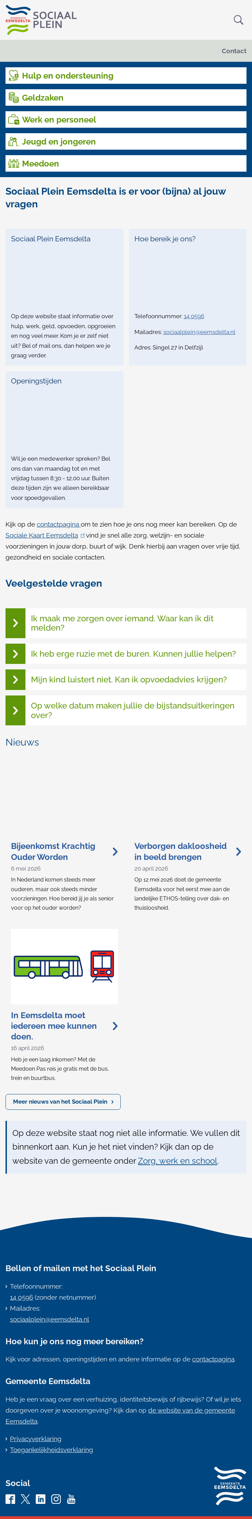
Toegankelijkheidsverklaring (51, 1449)
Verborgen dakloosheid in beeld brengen (187, 851)
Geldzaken (43, 98)
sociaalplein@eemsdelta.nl (199, 332)
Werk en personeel (59, 120)
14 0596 (194, 316)
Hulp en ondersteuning (67, 76)
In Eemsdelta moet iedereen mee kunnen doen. (64, 1026)
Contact (234, 51)
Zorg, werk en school (177, 1161)
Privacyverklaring (36, 1438)
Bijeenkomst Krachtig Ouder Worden (64, 851)
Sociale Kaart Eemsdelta (45, 535)
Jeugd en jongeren (59, 142)
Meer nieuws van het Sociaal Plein (60, 1101)
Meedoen (40, 164)
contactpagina (59, 524)
